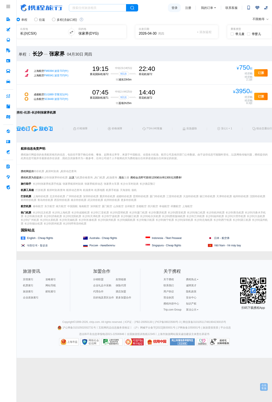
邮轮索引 (50, 291)
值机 (134, 190)
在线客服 (264, 387)
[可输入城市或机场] (41, 32)
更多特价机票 (128, 200)
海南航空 (84, 206)
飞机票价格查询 (83, 177)
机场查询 (112, 177)
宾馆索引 (28, 279)
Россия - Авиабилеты (102, 245)
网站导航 (50, 285)
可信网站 (134, 342)
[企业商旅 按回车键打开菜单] (8, 166)
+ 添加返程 (204, 32)
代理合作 (98, 291)
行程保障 (82, 128)
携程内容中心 (171, 303)
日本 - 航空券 (222, 238)
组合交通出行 (264, 128)
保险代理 (121, 285)
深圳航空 (95, 206)
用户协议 (169, 291)
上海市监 (72, 341)
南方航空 (61, 206)
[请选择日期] (153, 32)
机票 (27, 112)
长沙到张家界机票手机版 (47, 183)
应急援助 (191, 128)
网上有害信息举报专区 (182, 342)
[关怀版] (266, 8)
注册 (188, 7)
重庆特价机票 (107, 196)
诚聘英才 (191, 285)
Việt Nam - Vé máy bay (227, 245)
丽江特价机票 (207, 196)
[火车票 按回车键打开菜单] (8, 40)
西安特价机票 (62, 200)
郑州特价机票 (28, 200)
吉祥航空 (130, 206)
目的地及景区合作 (103, 297)
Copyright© (68, 322)
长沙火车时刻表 (129, 183)
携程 (19, 112)
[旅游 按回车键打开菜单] (8, 50)
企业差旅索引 (31, 297)
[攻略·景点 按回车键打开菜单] (8, 106)
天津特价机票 (224, 196)
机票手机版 (112, 190)
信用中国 (157, 342)
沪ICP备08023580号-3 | (169, 322)
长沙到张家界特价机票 (55, 177)
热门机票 (100, 177)
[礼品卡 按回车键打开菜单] (8, 141)
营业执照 (169, 297)
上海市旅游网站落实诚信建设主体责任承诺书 (183, 334)
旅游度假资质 (210, 327)
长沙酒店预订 (147, 183)
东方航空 (49, 206)
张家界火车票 (111, 183)
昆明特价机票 (141, 196)
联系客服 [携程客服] (231, 7)
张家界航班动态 (93, 183)
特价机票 (39, 171)
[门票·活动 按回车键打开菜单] (8, 60)
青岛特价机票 (45, 200)
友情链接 (121, 279)
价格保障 (117, 128)
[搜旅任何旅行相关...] (97, 8)
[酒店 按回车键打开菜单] (8, 19)
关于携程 (169, 279)
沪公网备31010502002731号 (77, 327)
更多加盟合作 (123, 297)
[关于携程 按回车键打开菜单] (8, 187)
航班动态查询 (68, 171)
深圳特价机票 (91, 196)
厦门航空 (107, 206)
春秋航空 (38, 206)
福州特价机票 (241, 196)
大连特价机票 (191, 196)
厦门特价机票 (157, 196)
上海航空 (187, 206)
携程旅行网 (41, 7)
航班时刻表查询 (56, 190)
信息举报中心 (112, 342)
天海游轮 (125, 190)
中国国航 (72, 206)
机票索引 (28, 285)
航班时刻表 (52, 171)
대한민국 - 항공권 (37, 245)
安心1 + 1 (226, 128)
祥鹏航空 (176, 206)
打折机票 (41, 190)
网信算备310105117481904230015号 (204, 322)
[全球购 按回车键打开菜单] (8, 131)
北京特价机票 (57, 196)
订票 (261, 73)
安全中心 (191, 297)
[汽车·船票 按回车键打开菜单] (8, 71)
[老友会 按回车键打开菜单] (8, 176)
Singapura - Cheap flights (166, 245)
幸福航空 (164, 206)
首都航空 (141, 206)
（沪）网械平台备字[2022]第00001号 (153, 327)
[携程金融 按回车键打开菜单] (8, 152)
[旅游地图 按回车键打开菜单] (8, 116)
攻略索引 (50, 279)
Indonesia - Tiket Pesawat (166, 238)
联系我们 (169, 285)
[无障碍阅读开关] (257, 8)
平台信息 (225, 327)
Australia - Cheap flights (103, 238)
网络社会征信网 (94, 342)
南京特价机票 (78, 200)
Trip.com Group (172, 309)
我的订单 (207, 7)
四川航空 (153, 206)
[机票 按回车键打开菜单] (8, 29)
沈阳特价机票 (257, 196)
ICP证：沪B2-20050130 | (140, 322)
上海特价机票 (41, 196)
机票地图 (99, 190)
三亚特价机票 (174, 196)
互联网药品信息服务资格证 (114, 327)
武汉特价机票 (95, 200)
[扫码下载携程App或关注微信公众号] (248, 7)
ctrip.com (94, 322)
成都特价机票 (124, 196)
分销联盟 (98, 279)
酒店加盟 (121, 291)
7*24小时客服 (154, 128)
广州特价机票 (74, 196)
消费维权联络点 (202, 342)
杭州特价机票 (112, 200)
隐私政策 (191, 291)
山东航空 (118, 206)
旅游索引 (28, 291)
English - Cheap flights (40, 238)
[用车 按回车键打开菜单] (8, 81)
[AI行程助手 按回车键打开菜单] (8, 96)
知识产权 (191, 303)
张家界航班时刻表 (73, 183)
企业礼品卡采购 (102, 285)
